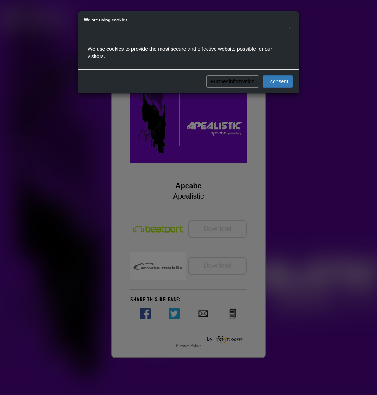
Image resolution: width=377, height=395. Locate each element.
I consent (277, 81)
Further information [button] (232, 81)
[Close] (291, 26)
